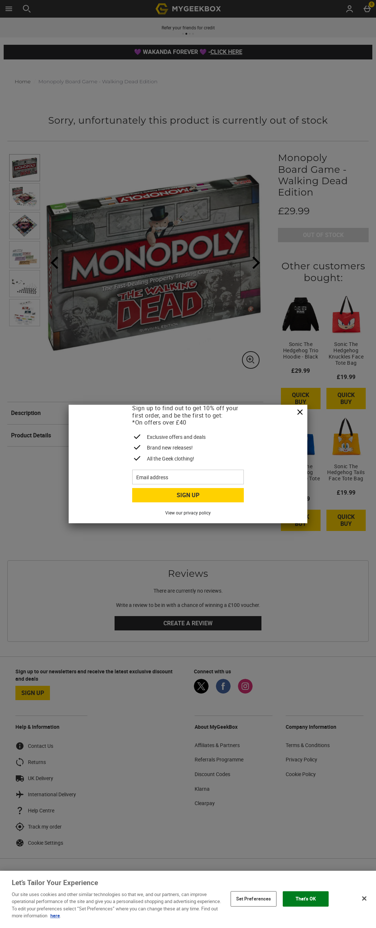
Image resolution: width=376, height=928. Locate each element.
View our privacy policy (188, 513)
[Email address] (188, 477)
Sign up (188, 495)
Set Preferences (253, 898)
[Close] (300, 412)
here (55, 915)
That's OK (306, 898)
